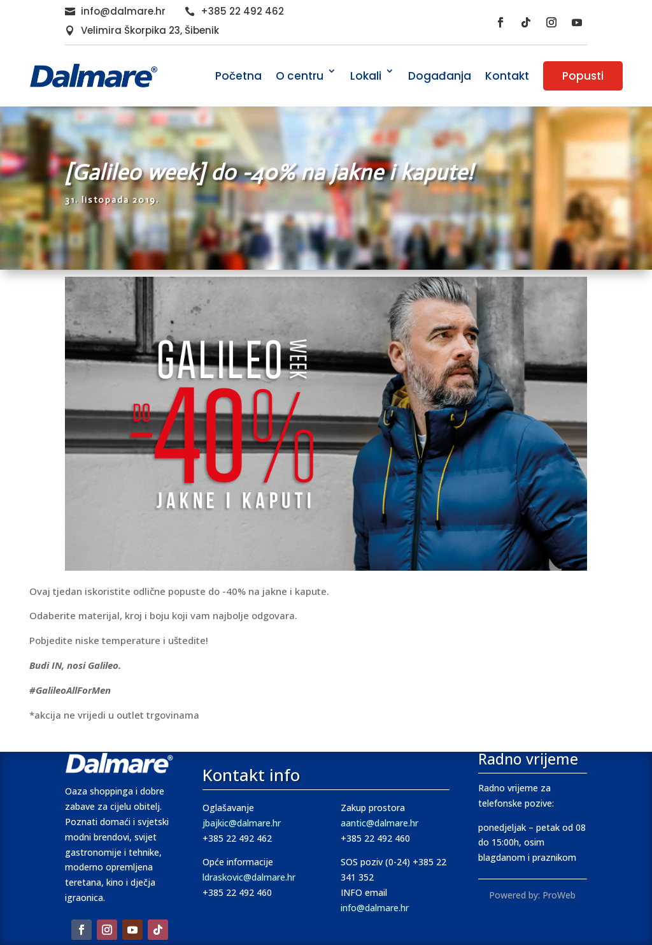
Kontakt (507, 76)
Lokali (365, 76)
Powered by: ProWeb (532, 895)
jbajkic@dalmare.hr (241, 823)
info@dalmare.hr (123, 11)
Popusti (583, 76)
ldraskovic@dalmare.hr (248, 877)
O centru (299, 76)
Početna (238, 76)
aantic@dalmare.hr (379, 823)
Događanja (439, 76)
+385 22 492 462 (242, 11)
